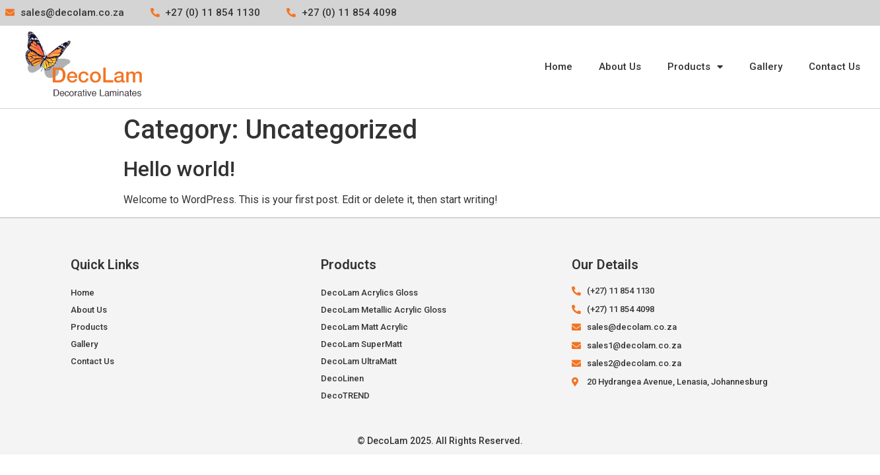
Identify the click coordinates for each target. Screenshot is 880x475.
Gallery (765, 67)
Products (695, 67)
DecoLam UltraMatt (359, 361)
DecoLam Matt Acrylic (364, 327)
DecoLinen (342, 378)
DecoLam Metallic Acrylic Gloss (383, 310)
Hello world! (179, 168)
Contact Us (834, 67)
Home (558, 67)
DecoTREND (345, 395)
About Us (620, 67)
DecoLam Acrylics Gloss (369, 293)
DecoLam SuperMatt (361, 344)
